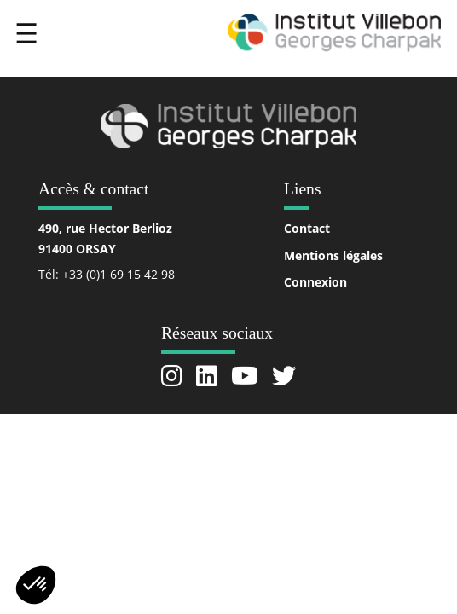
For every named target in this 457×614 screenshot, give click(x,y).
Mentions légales (333, 255)
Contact (307, 228)
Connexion (315, 282)
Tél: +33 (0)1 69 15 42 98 (106, 274)
